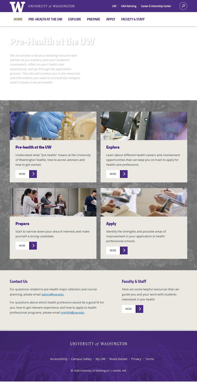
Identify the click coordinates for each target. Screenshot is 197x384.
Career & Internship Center (156, 6)
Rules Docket (118, 359)
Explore (74, 19)
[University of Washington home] (17, 7)
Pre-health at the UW (45, 19)
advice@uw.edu (53, 294)
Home (18, 19)
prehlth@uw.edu (72, 312)
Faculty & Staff (133, 19)
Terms (149, 359)
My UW (101, 359)
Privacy (136, 359)
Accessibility (58, 359)
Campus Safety (81, 359)
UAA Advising (128, 6)
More (22, 173)
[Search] (183, 7)
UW (114, 6)
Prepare (93, 19)
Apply (110, 19)
